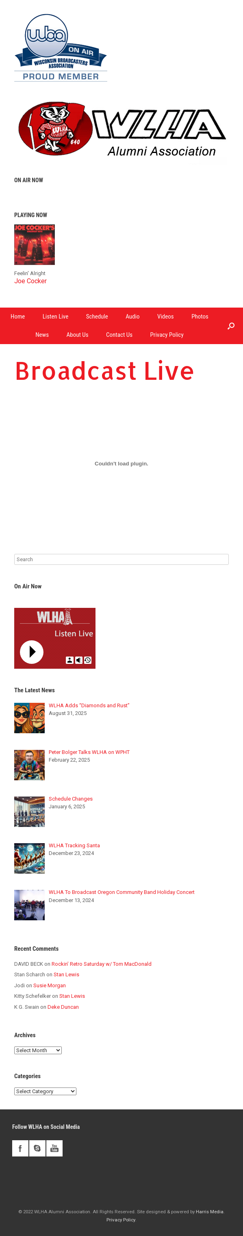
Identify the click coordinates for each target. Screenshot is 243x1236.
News (42, 334)
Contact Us (119, 334)
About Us (78, 334)
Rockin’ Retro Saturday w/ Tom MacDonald (102, 964)
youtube (54, 1148)
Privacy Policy (167, 334)
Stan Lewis (66, 974)
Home (18, 316)
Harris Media (209, 1211)
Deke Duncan (63, 1007)
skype (37, 1148)
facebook (20, 1148)
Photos (199, 316)
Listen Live (56, 316)
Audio (132, 316)
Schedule (97, 316)
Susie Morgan (49, 985)
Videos (165, 316)
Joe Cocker (30, 281)
